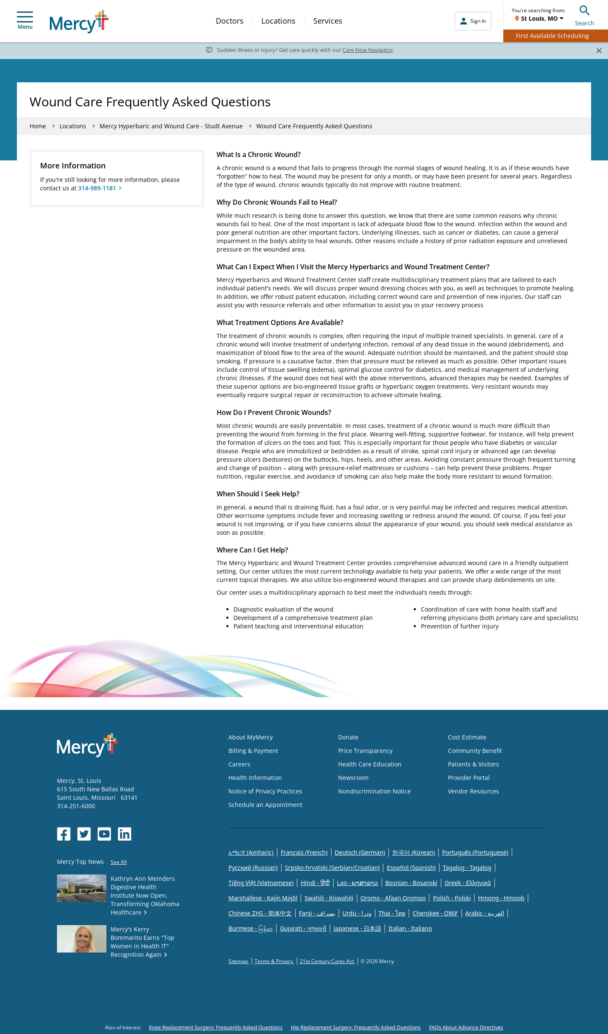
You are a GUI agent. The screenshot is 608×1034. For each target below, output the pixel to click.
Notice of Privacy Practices (265, 791)
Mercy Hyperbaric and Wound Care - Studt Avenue (171, 126)
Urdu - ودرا (357, 913)
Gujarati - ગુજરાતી (303, 928)
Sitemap (238, 961)
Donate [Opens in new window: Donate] (348, 737)
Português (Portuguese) (475, 852)
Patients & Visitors (473, 764)
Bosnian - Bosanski (411, 883)
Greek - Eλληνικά (468, 883)
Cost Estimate (467, 737)
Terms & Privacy (274, 961)
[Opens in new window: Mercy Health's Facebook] (64, 834)
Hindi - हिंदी (315, 883)
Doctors (230, 21)
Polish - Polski (452, 898)
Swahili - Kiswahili (328, 898)
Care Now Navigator (367, 50)
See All (119, 862)
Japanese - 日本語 (357, 928)
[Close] (599, 50)
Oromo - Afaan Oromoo (393, 898)
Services (327, 21)
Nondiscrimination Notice (374, 791)
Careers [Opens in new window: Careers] (239, 764)
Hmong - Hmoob (501, 898)
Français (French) (304, 852)
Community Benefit (475, 751)
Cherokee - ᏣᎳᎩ (435, 913)
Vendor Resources (473, 791)
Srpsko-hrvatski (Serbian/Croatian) (332, 867)
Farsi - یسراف (317, 913)
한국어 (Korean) (413, 852)
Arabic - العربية (484, 913)
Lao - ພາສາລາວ (357, 883)
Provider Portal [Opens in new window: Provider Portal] (469, 778)
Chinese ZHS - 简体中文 (260, 913)
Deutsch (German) (360, 852)
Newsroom (353, 778)
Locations (278, 21)
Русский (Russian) (253, 867)
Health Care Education (370, 764)
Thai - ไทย (392, 913)
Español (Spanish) (411, 867)
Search (584, 14)
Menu (25, 20)
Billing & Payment (253, 751)
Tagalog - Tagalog (467, 867)
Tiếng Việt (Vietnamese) (260, 883)
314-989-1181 (97, 188)
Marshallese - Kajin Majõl (262, 898)
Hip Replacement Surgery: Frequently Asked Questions (356, 1027)
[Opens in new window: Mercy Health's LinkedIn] (124, 834)
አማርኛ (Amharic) (251, 852)
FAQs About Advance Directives (466, 1027)
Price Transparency (365, 751)
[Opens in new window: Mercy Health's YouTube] (104, 834)
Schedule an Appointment (265, 805)
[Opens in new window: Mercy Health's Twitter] (84, 834)
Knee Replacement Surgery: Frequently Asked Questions (215, 1027)
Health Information (255, 778)
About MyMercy (250, 737)
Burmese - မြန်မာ (250, 928)
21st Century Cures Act (327, 961)
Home (38, 126)
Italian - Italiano (410, 928)
